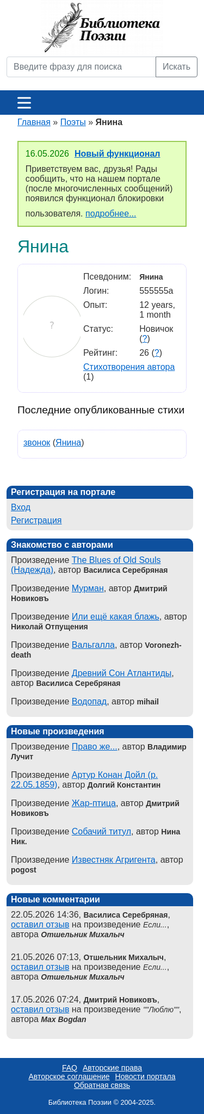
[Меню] (24, 102)
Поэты (73, 122)
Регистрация (36, 520)
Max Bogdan (63, 1019)
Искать (176, 66)
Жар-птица (94, 803)
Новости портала (145, 1076)
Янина (68, 442)
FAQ (69, 1067)
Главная (34, 122)
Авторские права (112, 1067)
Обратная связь (102, 1085)
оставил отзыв (40, 924)
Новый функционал (117, 153)
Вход (20, 507)
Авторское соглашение (68, 1076)
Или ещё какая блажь (115, 616)
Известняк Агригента (114, 859)
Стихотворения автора (129, 367)
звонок (36, 442)
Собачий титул (101, 831)
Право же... (95, 746)
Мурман (88, 588)
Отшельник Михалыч (82, 934)
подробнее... (110, 213)
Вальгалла (93, 644)
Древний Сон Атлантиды (122, 673)
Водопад (89, 701)
